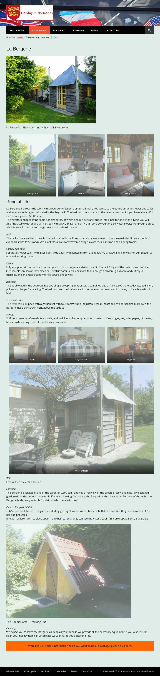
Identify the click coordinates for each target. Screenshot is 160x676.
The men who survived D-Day (42, 37)
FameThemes (147, 671)
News (94, 30)
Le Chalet (59, 30)
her (127, 646)
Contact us (112, 30)
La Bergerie (39, 30)
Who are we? (17, 30)
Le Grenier (78, 30)
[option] (90, 37)
